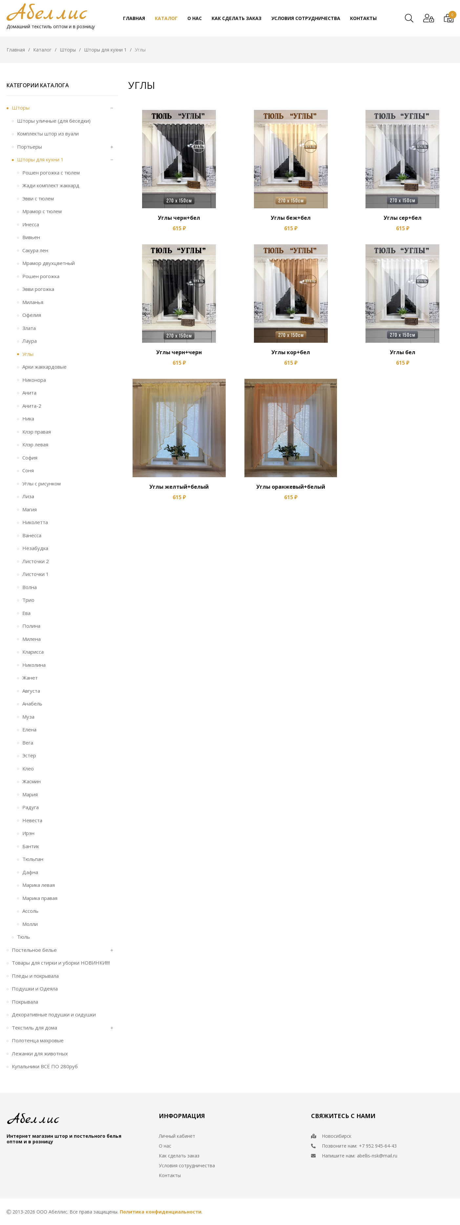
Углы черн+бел (179, 217)
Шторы (68, 50)
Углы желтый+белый (179, 486)
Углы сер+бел (403, 217)
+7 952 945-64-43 (378, 1146)
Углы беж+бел (291, 217)
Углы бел (402, 352)
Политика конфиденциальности (160, 1212)
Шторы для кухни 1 (105, 50)
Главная (16, 50)
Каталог (42, 50)
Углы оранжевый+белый (290, 486)
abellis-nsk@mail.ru (377, 1156)
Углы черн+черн (179, 352)
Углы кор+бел (290, 352)
